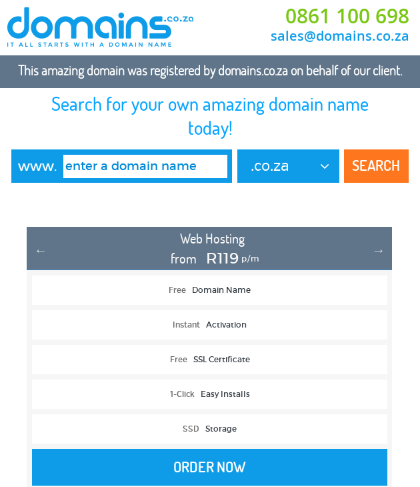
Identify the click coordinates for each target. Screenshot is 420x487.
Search (376, 165)
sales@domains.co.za (340, 36)
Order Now (209, 467)
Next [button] (378, 250)
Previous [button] (40, 250)
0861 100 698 (347, 16)
